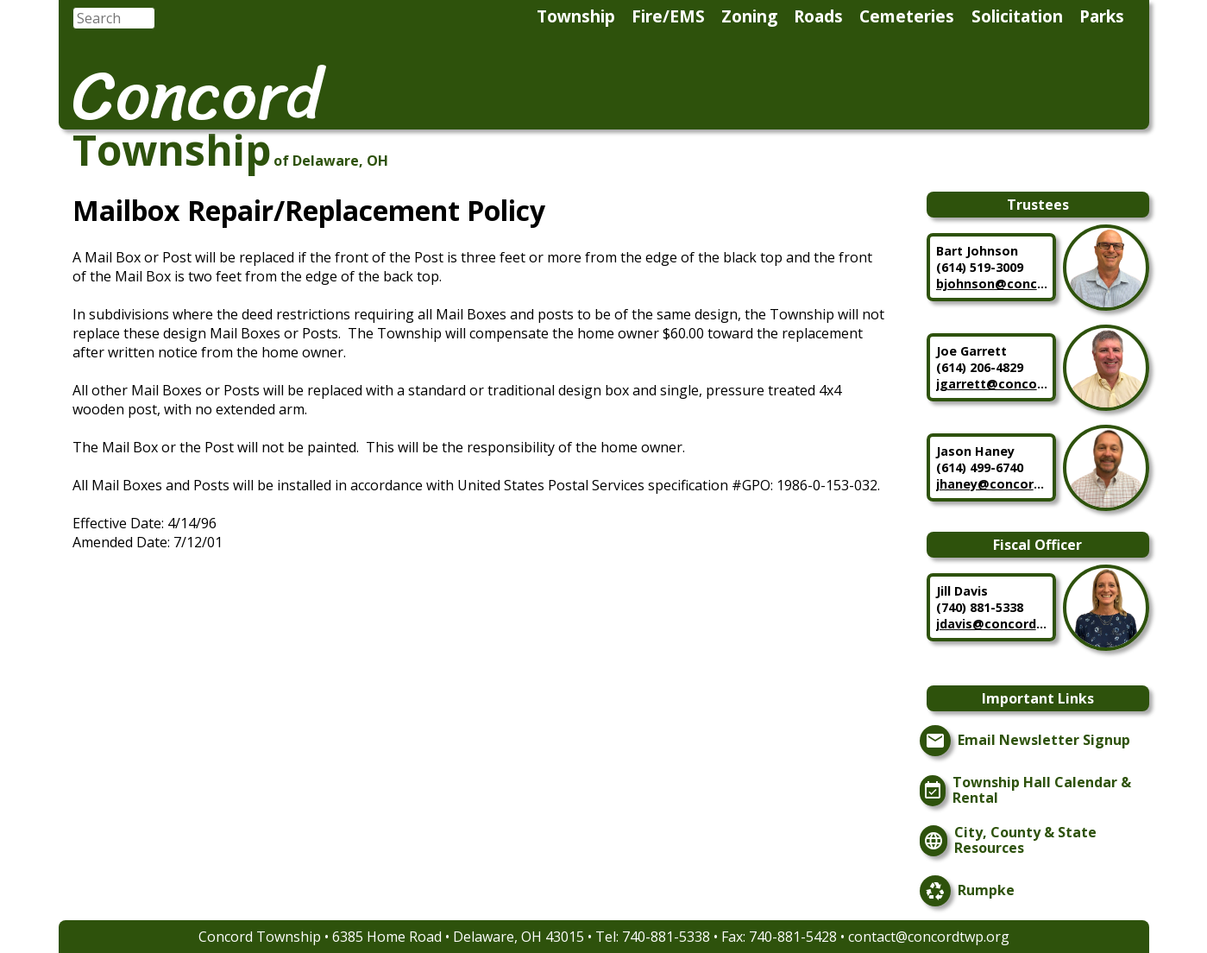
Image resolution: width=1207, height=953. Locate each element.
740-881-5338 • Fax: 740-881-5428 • (735, 936)
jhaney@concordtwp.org (992, 484)
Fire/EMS (668, 16)
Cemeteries (906, 16)
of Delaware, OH (330, 160)
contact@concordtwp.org (928, 936)
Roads (818, 16)
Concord (197, 94)
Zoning (749, 16)
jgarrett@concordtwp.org (992, 384)
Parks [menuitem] (1101, 16)
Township (576, 16)
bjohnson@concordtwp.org (992, 283)
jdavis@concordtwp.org (992, 623)
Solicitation (1017, 16)
